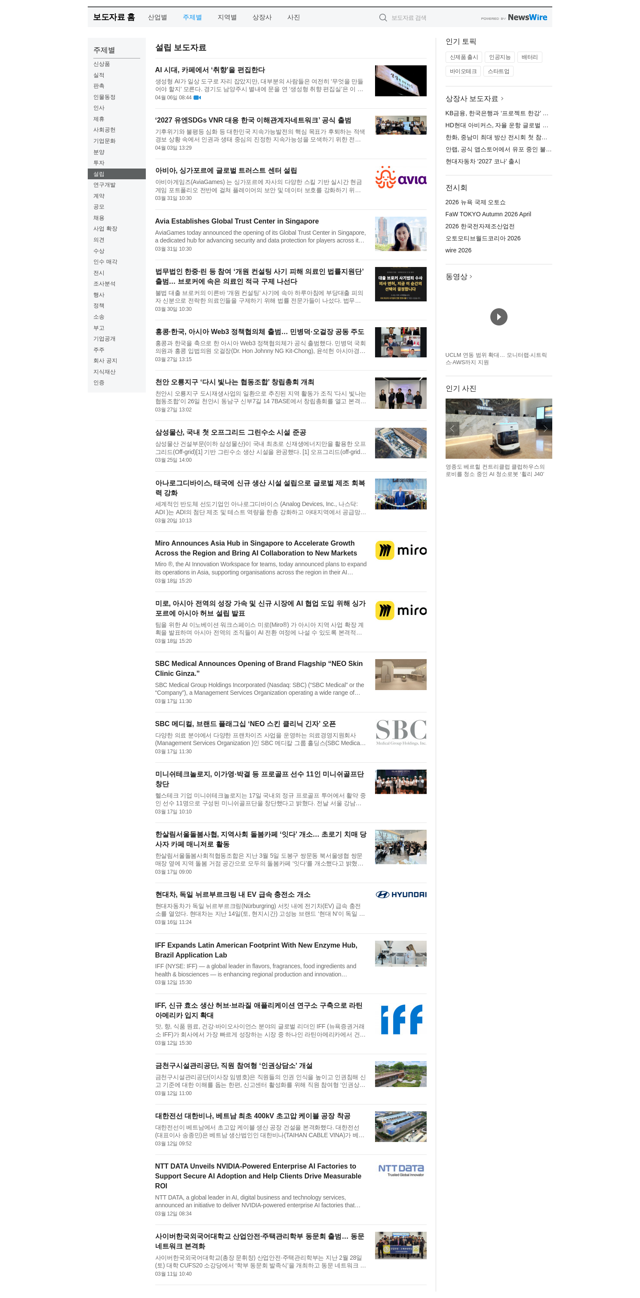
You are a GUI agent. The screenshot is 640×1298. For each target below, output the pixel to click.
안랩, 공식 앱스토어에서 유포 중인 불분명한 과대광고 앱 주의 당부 (535, 149)
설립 (99, 174)
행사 (99, 295)
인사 (99, 107)
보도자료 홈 (114, 16)
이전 (452, 429)
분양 (99, 152)
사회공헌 (104, 129)
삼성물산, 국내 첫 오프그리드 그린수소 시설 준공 (230, 432)
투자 (99, 163)
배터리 (530, 57)
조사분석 (104, 283)
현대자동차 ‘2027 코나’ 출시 (483, 161)
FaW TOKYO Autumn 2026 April (488, 214)
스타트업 (498, 71)
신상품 (101, 64)
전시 (99, 273)
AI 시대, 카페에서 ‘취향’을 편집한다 (210, 70)
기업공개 (104, 338)
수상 (99, 251)
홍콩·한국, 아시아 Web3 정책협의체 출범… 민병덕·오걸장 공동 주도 (260, 331)
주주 (99, 350)
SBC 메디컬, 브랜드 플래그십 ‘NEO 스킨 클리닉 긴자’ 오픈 (245, 723)
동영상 (457, 277)
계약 (99, 196)
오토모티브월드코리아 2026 (483, 238)
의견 (99, 239)
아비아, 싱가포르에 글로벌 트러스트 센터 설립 (226, 170)
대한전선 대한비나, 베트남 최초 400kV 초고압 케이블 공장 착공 (253, 1116)
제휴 (99, 119)
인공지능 (500, 57)
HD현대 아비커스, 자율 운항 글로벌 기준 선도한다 (513, 125)
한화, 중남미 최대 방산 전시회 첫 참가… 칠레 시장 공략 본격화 (530, 137)
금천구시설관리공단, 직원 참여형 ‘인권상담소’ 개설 (234, 1065)
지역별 (227, 17)
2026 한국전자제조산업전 (480, 226)
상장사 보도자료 (472, 99)
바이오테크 (463, 71)
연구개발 (104, 184)
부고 (99, 328)
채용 (99, 218)
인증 (99, 382)
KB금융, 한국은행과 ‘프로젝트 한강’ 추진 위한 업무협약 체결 (527, 113)
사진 (293, 17)
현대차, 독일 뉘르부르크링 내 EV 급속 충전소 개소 (233, 894)
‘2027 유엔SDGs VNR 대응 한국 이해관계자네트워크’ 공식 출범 (253, 120)
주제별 (192, 17)
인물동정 (104, 97)
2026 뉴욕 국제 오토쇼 (476, 202)
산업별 (157, 17)
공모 (99, 206)
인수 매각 (105, 261)
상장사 (262, 17)
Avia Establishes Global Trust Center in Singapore (237, 221)
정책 (99, 305)
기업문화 (104, 141)
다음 (545, 429)
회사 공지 (105, 360)
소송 (99, 316)
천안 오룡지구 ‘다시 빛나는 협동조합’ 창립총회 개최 (235, 382)
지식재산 (104, 371)
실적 (99, 75)
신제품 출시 (464, 57)
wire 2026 (459, 250)
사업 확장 (105, 228)
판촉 (99, 86)
